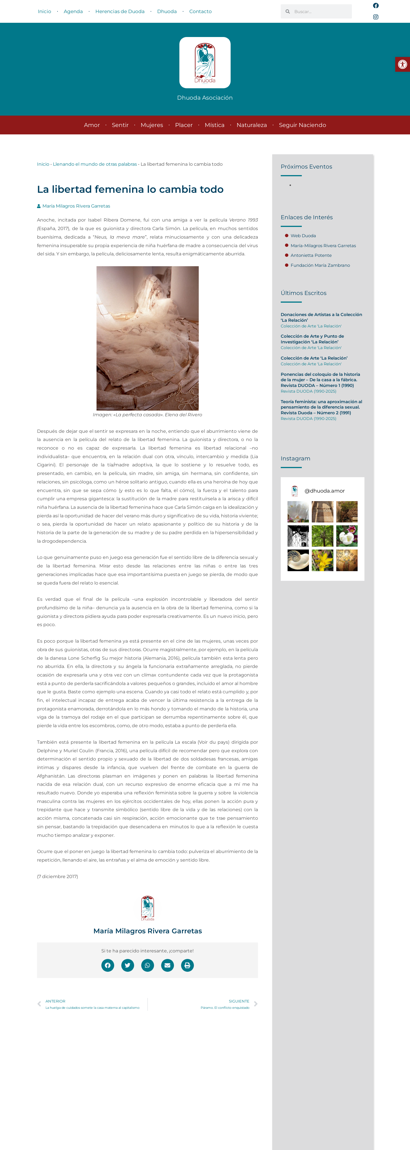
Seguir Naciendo (302, 125)
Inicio (44, 11)
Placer (184, 125)
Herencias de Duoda (120, 11)
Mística (215, 125)
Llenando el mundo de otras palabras (95, 164)
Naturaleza (252, 125)
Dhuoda (167, 11)
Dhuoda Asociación (205, 97)
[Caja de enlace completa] (322, 322)
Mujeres (152, 125)
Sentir (120, 125)
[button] (402, 64)
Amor (92, 125)
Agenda (73, 11)
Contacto (200, 11)
